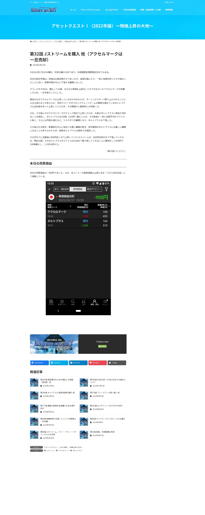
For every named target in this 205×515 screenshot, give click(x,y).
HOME (67, 492)
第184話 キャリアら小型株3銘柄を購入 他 (57, 392)
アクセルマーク (63, 450)
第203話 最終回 (153, 57)
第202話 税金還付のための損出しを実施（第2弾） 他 (161, 73)
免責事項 (119, 492)
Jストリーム (50, 450)
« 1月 (137, 162)
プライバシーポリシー (101, 492)
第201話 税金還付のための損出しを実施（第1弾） (161, 88)
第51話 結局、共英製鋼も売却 (102, 431)
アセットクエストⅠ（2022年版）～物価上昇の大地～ (63, 447)
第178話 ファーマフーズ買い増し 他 (104, 392)
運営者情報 (81, 492)
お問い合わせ (169, 2)
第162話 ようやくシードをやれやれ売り (106, 405)
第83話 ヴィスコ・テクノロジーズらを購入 (107, 418)
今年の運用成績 (114, 172)
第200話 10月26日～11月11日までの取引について (160, 103)
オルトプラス (77, 450)
